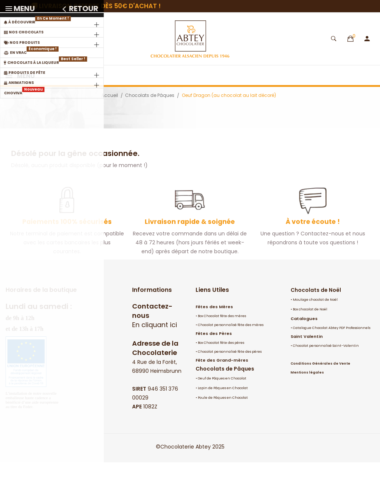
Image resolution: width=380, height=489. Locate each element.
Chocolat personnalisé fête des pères (230, 378)
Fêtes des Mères (214, 333)
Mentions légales (307, 399)
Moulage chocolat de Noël (315, 326)
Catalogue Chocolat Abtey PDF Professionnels (331, 354)
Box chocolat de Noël (310, 336)
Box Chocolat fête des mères (222, 342)
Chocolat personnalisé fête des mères (230, 351)
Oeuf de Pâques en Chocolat (222, 405)
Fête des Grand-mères (222, 387)
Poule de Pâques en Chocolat (223, 424)
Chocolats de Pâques (225, 395)
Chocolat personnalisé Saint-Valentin (326, 372)
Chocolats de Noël (316, 316)
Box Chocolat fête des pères (221, 369)
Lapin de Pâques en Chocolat (223, 415)
